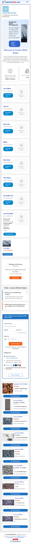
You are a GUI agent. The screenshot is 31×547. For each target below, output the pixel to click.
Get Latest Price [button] (8, 95)
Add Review (15, 278)
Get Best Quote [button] (13, 43)
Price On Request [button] (7, 250)
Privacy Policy (15, 348)
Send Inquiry (15, 343)
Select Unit (18, 330)
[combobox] (7, 339)
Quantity (6, 330)
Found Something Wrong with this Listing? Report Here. (16, 368)
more (22, 62)
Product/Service (8, 323)
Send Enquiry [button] (15, 396)
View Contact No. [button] (15, 375)
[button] (8, 91)
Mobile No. (6, 336)
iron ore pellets (17, 400)
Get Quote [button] (16, 386)
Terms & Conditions (19, 537)
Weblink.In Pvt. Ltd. (21, 536)
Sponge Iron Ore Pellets (20, 384)
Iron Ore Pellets (19, 433)
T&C (23, 347)
